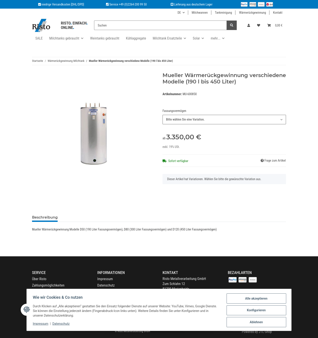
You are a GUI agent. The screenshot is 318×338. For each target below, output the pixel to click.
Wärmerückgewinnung (252, 12)
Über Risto (39, 279)
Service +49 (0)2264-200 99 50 (128, 4)
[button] (249, 25)
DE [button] (179, 12)
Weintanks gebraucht (104, 38)
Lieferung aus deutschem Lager (191, 4)
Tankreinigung (223, 12)
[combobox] (224, 119)
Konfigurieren (255, 311)
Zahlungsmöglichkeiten (48, 285)
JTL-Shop (265, 332)
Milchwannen (200, 12)
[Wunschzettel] (259, 25)
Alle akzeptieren (255, 299)
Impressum (105, 279)
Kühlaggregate (136, 38)
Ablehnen (255, 322)
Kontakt (277, 12)
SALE (39, 38)
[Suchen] (160, 25)
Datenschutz (106, 285)
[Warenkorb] (275, 25)
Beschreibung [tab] (45, 217)
